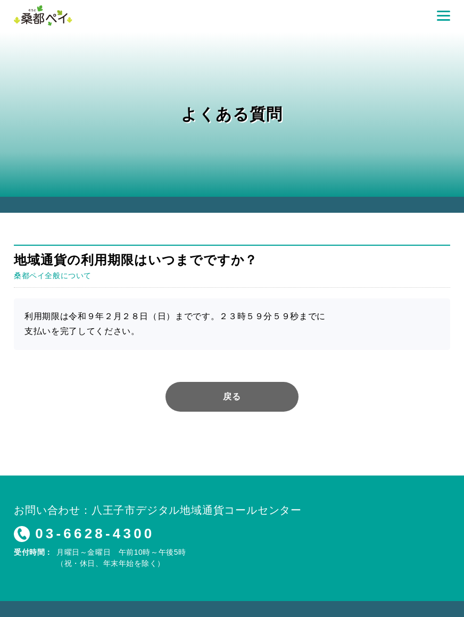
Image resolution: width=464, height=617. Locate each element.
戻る (232, 396)
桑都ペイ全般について (53, 275)
